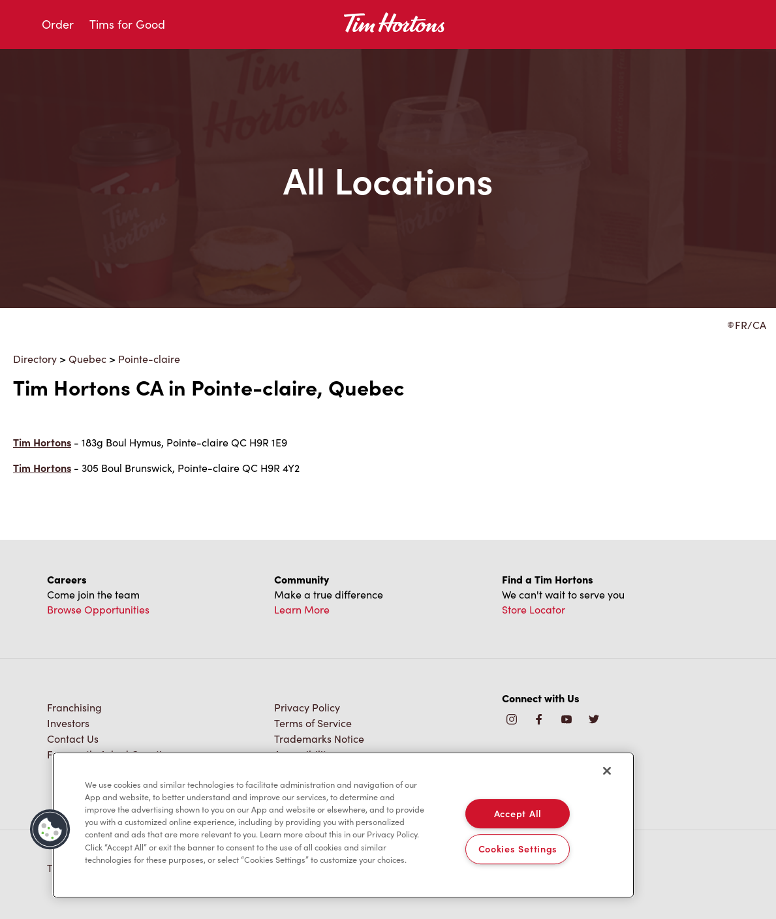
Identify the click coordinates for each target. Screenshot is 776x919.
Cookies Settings (518, 849)
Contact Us (73, 738)
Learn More (302, 609)
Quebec (87, 359)
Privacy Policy (307, 707)
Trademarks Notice (319, 738)
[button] (50, 829)
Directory (35, 359)
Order (58, 24)
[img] (594, 720)
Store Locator (533, 609)
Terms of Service (313, 723)
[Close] (607, 770)
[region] (343, 825)
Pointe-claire (149, 359)
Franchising (74, 707)
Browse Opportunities (98, 609)
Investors (68, 723)
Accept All (518, 813)
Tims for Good (127, 24)
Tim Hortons (42, 442)
